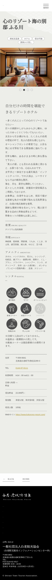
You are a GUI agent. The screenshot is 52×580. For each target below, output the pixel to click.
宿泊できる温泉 (11, 527)
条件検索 (7, 516)
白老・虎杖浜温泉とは (14, 506)
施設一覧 (7, 532)
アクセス (7, 511)
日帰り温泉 (8, 522)
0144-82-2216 (12, 560)
